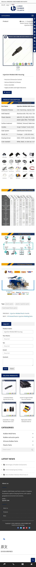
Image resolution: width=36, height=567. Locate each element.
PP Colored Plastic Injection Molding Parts (19, 316)
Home (22, 21)
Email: (5, 350)
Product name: (7, 328)
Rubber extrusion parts (11, 437)
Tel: (4, 343)
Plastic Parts (24, 23)
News (4, 516)
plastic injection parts (22, 304)
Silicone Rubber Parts (10, 441)
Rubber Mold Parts (9, 433)
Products (29, 21)
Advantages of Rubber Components (15, 465)
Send (5, 368)
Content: (5, 357)
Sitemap (22, 525)
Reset (12, 368)
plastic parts (9, 304)
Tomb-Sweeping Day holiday (12, 470)
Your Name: (6, 336)
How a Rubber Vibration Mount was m (15, 475)
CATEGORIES (5, 16)
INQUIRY (7, 92)
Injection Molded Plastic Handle (19, 313)
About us (5, 508)
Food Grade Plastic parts (9, 308)
